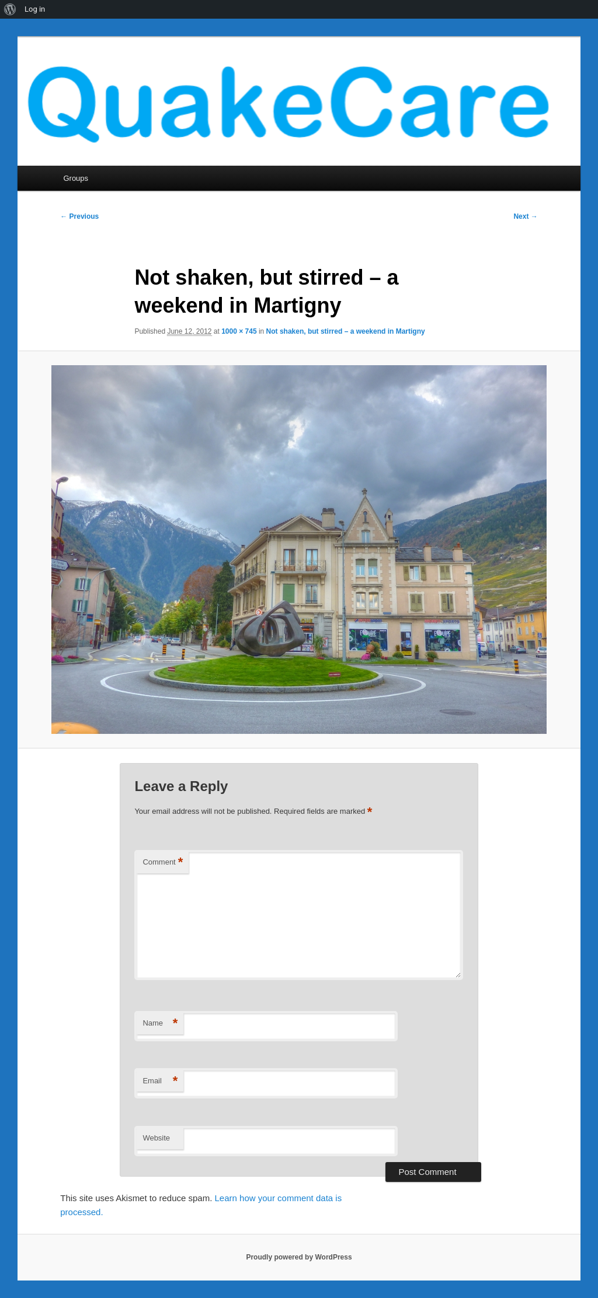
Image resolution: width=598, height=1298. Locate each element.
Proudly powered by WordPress (299, 1257)
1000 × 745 (238, 331)
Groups (75, 178)
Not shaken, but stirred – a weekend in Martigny (345, 331)
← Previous (79, 216)
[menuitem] (10, 9)
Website (156, 1137)
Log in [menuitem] (35, 9)
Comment (162, 862)
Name (160, 1023)
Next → (525, 216)
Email (160, 1081)
